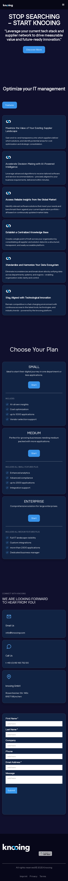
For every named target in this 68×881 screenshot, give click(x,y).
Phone (9, 751)
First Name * (12, 718)
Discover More (34, 49)
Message (10, 773)
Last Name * (12, 729)
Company (11, 740)
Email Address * (14, 762)
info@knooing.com (15, 632)
